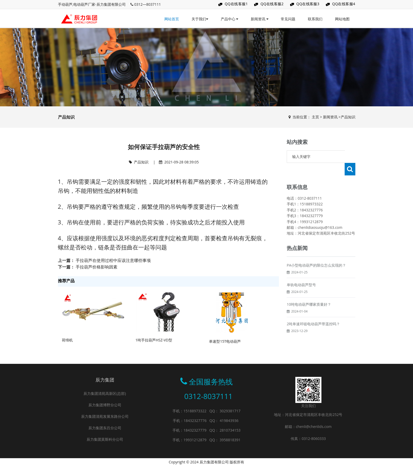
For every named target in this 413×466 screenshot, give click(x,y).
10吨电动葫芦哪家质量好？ (309, 291)
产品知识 (348, 116)
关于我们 (199, 18)
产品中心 (229, 18)
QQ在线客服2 (272, 3)
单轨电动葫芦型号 (301, 272)
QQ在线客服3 (308, 3)
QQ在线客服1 (236, 3)
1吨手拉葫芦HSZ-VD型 (153, 340)
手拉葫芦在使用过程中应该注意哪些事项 (113, 260)
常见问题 (288, 18)
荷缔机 (67, 340)
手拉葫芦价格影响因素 (96, 267)
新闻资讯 (259, 18)
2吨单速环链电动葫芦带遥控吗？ (313, 311)
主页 (315, 116)
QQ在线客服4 (343, 3)
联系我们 (315, 18)
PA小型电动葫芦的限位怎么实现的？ (316, 252)
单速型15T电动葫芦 (225, 341)
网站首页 (171, 18)
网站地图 (342, 18)
